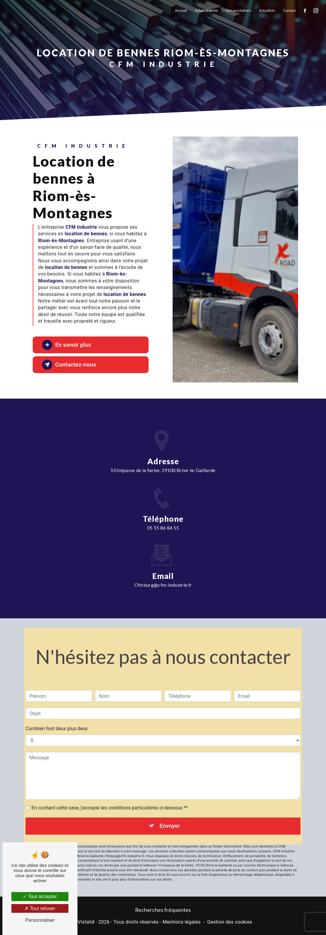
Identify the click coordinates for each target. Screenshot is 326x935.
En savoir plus (66, 345)
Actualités (267, 10)
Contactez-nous (69, 365)
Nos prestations (238, 10)
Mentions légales (182, 922)
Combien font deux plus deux (57, 720)
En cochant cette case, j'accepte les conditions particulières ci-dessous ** (110, 799)
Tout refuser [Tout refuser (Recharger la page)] (40, 908)
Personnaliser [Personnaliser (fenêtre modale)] (40, 920)
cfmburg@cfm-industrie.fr (163, 576)
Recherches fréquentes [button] (163, 910)
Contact (289, 10)
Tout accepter (40, 896)
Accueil (181, 10)
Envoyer (170, 817)
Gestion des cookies (229, 922)
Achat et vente (206, 10)
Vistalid (86, 922)
